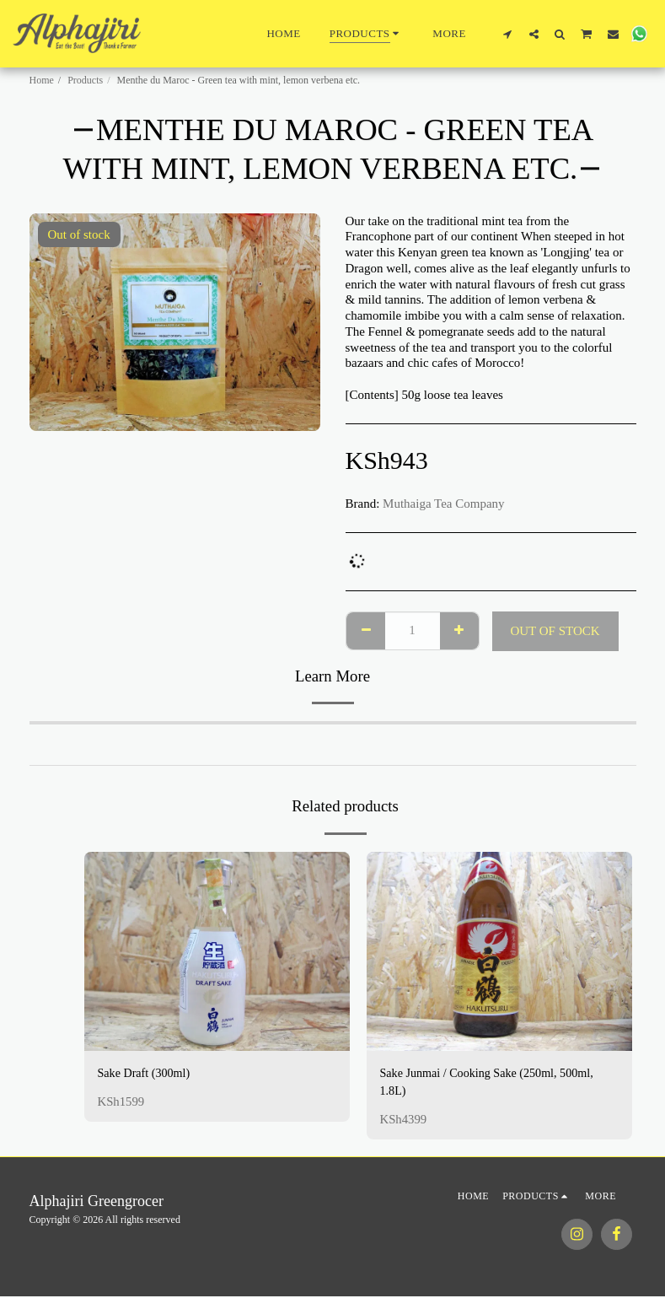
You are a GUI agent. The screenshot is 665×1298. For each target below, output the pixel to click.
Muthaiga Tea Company (443, 503)
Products (85, 80)
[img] (217, 951)
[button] (508, 34)
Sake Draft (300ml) (147, 1073)
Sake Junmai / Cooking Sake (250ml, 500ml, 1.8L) (493, 1083)
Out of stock (554, 631)
